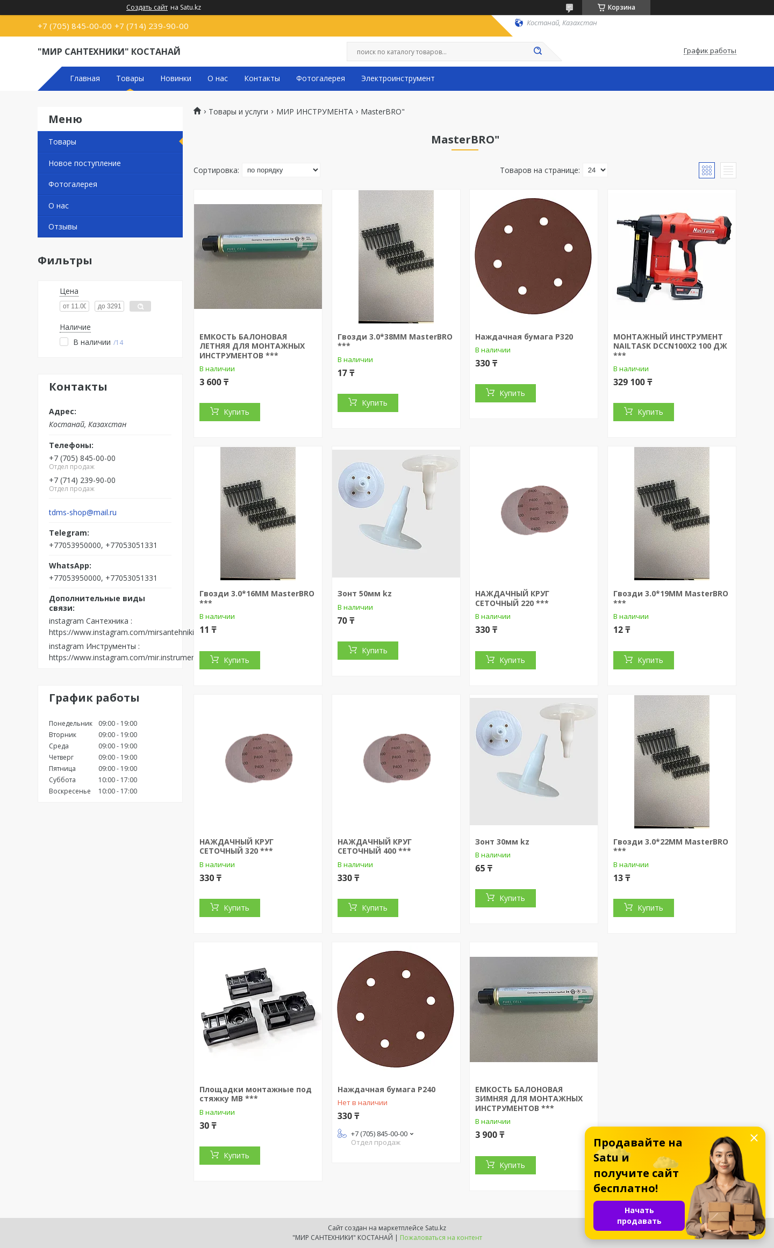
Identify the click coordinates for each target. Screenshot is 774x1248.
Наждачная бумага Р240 (386, 1089)
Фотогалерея (320, 78)
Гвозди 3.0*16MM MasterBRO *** (256, 598)
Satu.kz (435, 1227)
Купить (236, 412)
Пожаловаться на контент (441, 1237)
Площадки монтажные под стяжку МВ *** (255, 1094)
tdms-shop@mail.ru (83, 512)
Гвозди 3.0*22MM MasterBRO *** (670, 846)
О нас (217, 78)
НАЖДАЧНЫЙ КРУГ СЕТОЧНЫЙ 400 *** (375, 846)
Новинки (175, 78)
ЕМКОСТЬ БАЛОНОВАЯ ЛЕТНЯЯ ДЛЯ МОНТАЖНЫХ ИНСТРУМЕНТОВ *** (252, 345)
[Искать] (537, 51)
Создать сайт (147, 7)
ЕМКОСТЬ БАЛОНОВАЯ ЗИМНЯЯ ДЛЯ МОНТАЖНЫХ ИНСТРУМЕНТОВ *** (529, 1098)
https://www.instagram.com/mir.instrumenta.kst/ (133, 657)
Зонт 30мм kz (502, 841)
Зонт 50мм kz (365, 593)
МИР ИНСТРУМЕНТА (314, 112)
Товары (130, 78)
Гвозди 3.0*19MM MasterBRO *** (670, 598)
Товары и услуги (238, 112)
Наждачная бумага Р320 (524, 336)
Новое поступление (84, 163)
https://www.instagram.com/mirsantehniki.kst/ (129, 632)
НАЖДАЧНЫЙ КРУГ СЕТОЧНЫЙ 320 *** (236, 846)
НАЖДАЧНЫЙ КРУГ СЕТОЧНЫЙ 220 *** (512, 598)
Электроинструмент (398, 78)
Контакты (262, 78)
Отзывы (62, 226)
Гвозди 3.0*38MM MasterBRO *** (395, 341)
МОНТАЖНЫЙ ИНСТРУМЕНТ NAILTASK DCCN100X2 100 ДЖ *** (670, 345)
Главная (85, 78)
